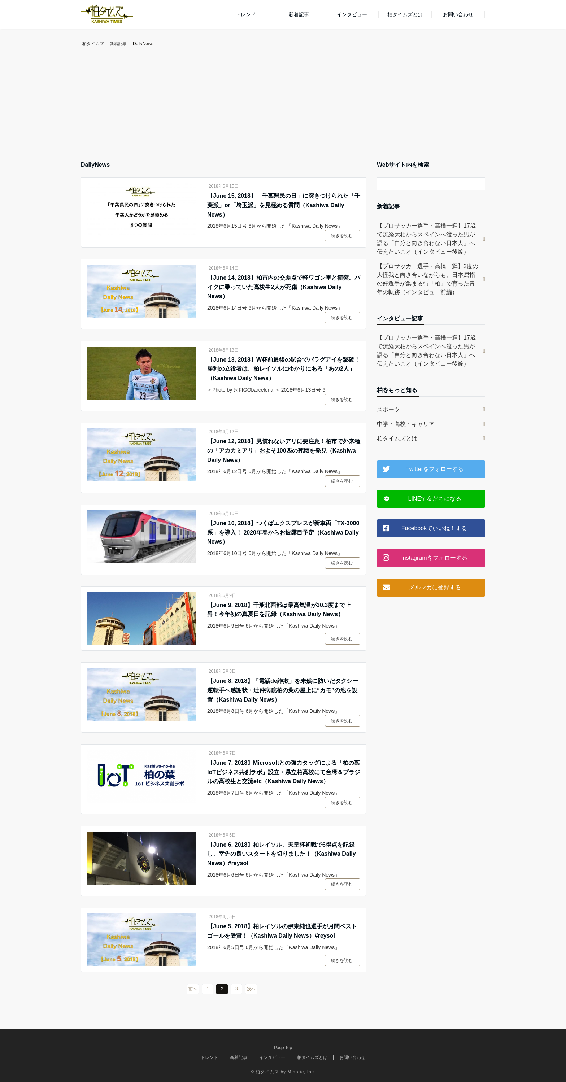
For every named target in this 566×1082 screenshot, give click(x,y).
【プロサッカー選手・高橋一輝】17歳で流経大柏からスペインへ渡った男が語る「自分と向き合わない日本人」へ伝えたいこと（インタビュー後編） (426, 239)
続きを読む (342, 235)
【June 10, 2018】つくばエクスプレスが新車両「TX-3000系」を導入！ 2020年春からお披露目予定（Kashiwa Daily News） (283, 532)
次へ (251, 988)
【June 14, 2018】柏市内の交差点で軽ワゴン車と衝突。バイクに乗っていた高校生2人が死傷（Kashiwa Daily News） (283, 287)
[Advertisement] (283, 106)
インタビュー (352, 14)
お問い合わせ (458, 14)
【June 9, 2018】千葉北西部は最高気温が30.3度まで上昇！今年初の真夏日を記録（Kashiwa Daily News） (279, 610)
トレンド (246, 14)
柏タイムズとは (405, 14)
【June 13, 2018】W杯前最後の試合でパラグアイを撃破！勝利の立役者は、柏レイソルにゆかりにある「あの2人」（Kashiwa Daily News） (283, 369)
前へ (192, 988)
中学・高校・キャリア (406, 424)
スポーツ (388, 409)
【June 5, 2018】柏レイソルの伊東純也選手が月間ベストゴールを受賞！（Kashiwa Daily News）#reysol (282, 931)
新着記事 (299, 14)
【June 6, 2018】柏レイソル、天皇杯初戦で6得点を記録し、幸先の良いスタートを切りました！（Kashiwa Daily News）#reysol (281, 854)
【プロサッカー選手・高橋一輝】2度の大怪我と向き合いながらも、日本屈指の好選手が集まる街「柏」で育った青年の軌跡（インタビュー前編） (427, 279)
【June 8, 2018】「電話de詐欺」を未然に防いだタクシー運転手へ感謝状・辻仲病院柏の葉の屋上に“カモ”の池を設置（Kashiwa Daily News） (282, 690)
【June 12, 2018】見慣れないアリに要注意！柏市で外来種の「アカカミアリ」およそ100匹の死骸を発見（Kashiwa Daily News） (283, 450)
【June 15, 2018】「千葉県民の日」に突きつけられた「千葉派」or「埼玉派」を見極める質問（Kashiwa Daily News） (283, 205)
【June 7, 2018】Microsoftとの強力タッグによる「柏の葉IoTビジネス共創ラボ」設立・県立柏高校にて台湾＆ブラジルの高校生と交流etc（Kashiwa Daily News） (283, 772)
